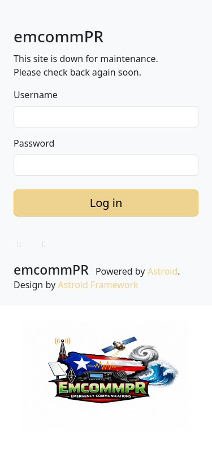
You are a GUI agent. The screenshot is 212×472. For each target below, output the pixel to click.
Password (34, 143)
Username (36, 95)
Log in (106, 202)
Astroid (163, 271)
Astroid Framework (98, 285)
